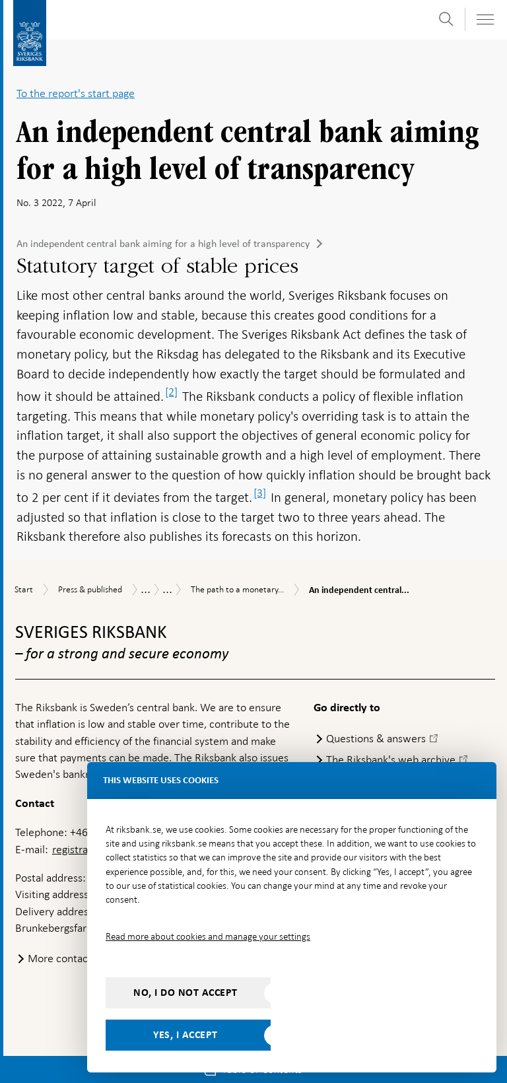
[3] (260, 492)
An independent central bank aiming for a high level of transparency (163, 243)
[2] (171, 391)
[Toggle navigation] (484, 19)
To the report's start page (76, 93)
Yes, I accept (185, 1035)
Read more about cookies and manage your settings (208, 936)
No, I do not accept (185, 992)
